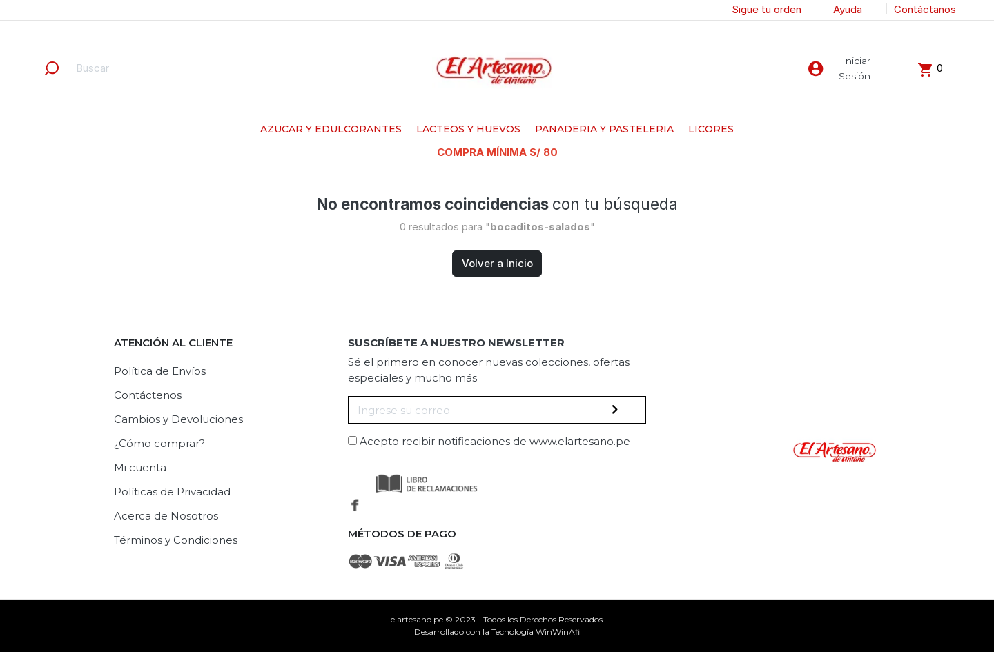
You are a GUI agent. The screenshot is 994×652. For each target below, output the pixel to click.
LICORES (711, 129)
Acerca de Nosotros (166, 515)
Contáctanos (925, 9)
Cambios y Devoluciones (178, 419)
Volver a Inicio (497, 263)
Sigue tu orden (766, 9)
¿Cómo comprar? (159, 443)
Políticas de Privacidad (172, 491)
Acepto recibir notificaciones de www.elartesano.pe (495, 441)
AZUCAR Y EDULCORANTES (331, 129)
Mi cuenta (140, 467)
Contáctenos (148, 395)
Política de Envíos (160, 370)
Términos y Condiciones (175, 539)
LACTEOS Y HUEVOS (468, 129)
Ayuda (847, 9)
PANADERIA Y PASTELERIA (604, 129)
